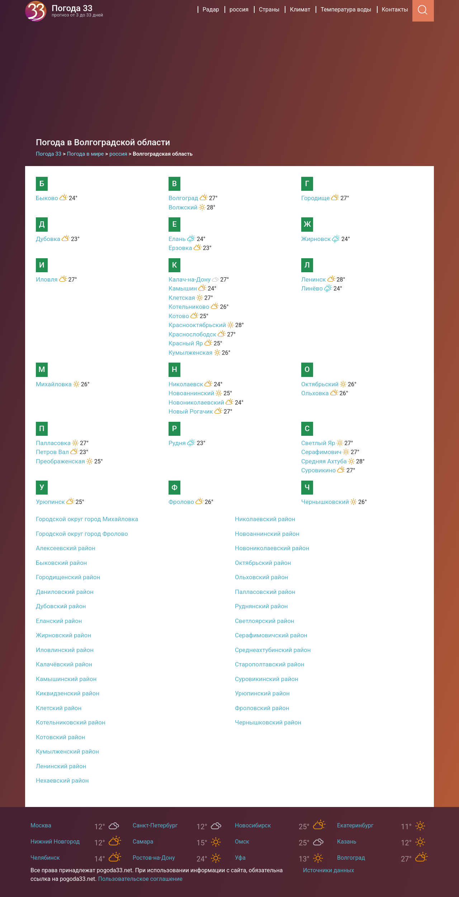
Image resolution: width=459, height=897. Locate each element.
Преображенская (60, 461)
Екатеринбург (355, 825)
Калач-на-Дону (189, 279)
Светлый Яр (318, 443)
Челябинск (45, 857)
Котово (179, 316)
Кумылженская (191, 352)
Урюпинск (50, 501)
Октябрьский (320, 384)
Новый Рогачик (191, 411)
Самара (143, 841)
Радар (211, 9)
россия (239, 9)
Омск (242, 841)
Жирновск (316, 238)
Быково (47, 198)
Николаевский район (265, 519)
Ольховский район (261, 577)
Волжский (183, 207)
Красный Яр (186, 343)
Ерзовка (180, 247)
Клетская (182, 297)
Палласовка (53, 443)
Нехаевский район (62, 780)
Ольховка (315, 393)
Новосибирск (253, 825)
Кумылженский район (67, 751)
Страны (269, 9)
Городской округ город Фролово (82, 533)
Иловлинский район (65, 649)
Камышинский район (66, 679)
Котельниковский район (70, 722)
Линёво (312, 288)
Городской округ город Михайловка (87, 519)
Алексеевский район (65, 548)
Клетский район (58, 708)
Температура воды (346, 9)
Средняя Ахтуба (324, 461)
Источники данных (328, 870)
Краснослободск (192, 334)
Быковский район (61, 562)
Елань (177, 238)
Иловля (47, 279)
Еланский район (59, 620)
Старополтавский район (269, 664)
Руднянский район (261, 606)
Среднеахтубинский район (273, 649)
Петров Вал (52, 451)
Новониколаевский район (272, 548)
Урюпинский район (262, 693)
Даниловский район (65, 591)
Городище (315, 198)
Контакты (395, 9)
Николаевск (186, 384)
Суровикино (318, 470)
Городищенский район (68, 577)
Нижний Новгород (55, 841)
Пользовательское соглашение (140, 878)
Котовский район (60, 737)
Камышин (183, 288)
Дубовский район (61, 606)
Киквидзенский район (67, 693)
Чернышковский (325, 501)
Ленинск (313, 279)
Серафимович (321, 451)
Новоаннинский (191, 393)
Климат (300, 9)
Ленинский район (61, 766)
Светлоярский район (264, 620)
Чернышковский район (268, 722)
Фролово (181, 501)
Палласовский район (265, 591)
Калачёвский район (64, 664)
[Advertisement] (229, 75)
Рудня (177, 443)
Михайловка (54, 384)
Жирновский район (63, 635)
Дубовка (48, 238)
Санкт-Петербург (155, 825)
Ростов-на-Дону (154, 857)
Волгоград (183, 198)
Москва (40, 825)
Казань (346, 841)
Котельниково (189, 306)
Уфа (240, 857)
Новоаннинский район (267, 533)
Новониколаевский (196, 402)
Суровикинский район (266, 679)
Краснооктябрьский (197, 325)
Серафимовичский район (271, 635)
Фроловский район (262, 708)
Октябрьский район (263, 562)
